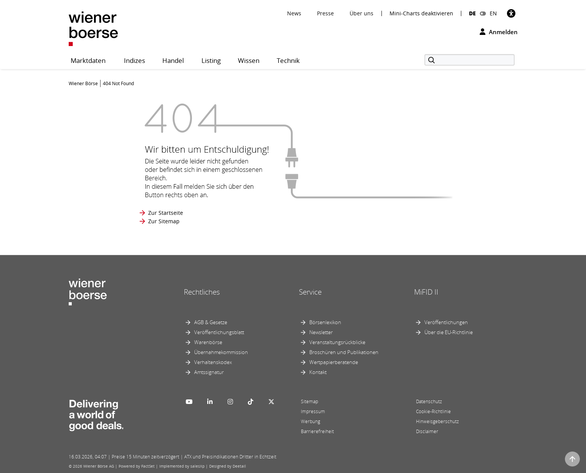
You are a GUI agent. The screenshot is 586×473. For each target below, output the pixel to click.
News (294, 13)
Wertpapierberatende (333, 362)
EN (493, 13)
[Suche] (469, 60)
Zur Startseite (165, 212)
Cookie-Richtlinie (433, 411)
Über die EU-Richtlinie (448, 332)
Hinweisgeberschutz (437, 421)
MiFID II (426, 292)
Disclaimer (427, 431)
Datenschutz (429, 401)
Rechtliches (202, 292)
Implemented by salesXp (182, 466)
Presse (325, 13)
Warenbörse (208, 342)
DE (472, 13)
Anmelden (499, 32)
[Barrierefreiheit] (511, 13)
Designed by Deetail (227, 466)
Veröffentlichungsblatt (219, 332)
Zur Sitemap (164, 221)
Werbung (310, 421)
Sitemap (309, 401)
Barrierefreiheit (317, 431)
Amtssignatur (209, 372)
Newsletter (321, 332)
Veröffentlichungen (446, 322)
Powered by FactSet (137, 466)
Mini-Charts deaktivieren (421, 13)
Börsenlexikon (325, 322)
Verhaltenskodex (213, 362)
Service (310, 292)
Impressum (313, 411)
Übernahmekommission (221, 352)
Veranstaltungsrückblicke (337, 342)
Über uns (361, 13)
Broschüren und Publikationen (343, 352)
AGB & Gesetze (210, 322)
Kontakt (318, 372)
